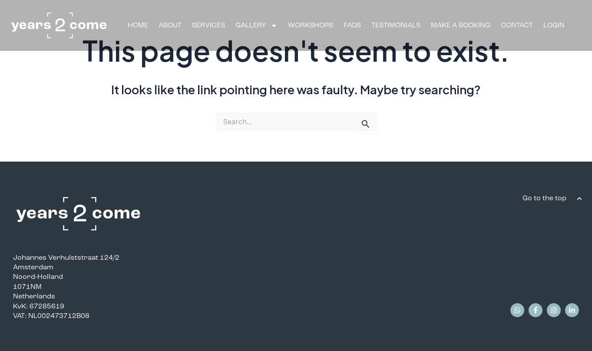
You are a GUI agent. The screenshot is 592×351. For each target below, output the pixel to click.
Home (138, 25)
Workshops (310, 25)
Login (554, 25)
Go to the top (545, 198)
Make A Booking (460, 25)
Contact (517, 25)
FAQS (352, 25)
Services (208, 25)
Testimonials (395, 25)
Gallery (256, 25)
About (170, 25)
